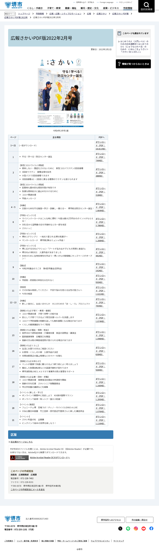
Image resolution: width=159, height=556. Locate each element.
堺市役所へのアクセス (111, 519)
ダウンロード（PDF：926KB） (101, 366)
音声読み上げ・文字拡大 (85, 2)
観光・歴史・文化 (90, 8)
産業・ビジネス (111, 8)
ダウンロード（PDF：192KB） (101, 267)
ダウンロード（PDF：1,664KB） (101, 207)
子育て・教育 (54, 8)
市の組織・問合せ (140, 519)
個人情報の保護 (47, 541)
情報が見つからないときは (135, 63)
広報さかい (102, 13)
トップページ (24, 13)
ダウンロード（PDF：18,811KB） (101, 145)
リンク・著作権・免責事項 (27, 541)
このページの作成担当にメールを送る (28, 489)
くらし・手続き (35, 8)
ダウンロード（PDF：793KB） (101, 302)
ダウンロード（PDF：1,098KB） (101, 335)
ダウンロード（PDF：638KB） (101, 351)
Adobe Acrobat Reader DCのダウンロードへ (40, 457)
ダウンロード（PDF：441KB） (101, 252)
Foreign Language (106, 2)
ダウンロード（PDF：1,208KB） (101, 237)
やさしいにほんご (125, 2)
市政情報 (127, 8)
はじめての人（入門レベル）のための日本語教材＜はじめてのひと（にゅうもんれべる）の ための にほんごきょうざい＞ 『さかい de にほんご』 (134, 46)
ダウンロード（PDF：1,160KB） (101, 382)
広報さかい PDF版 (120, 13)
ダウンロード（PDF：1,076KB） (101, 408)
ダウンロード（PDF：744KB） (101, 157)
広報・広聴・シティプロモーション (65, 13)
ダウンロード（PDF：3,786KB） (101, 222)
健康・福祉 (70, 8)
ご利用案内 (8, 541)
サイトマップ (118, 541)
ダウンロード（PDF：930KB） (101, 279)
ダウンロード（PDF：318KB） (101, 192)
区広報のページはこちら (22, 441)
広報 (89, 13)
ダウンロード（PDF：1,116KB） (101, 420)
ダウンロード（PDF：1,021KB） (101, 290)
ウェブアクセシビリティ (100, 541)
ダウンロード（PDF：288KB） (101, 172)
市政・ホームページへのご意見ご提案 (72, 541)
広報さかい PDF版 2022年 (16, 17)
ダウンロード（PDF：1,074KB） (101, 318)
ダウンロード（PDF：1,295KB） (101, 396)
